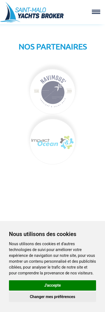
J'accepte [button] (52, 285)
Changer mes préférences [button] (52, 296)
